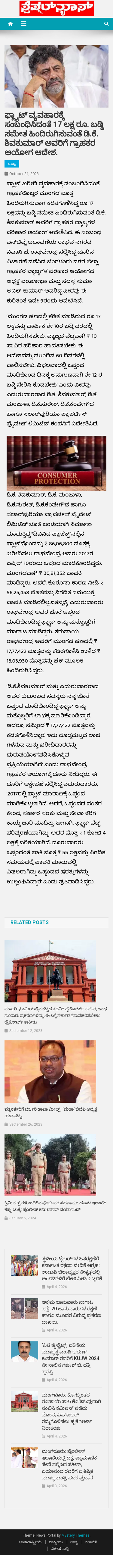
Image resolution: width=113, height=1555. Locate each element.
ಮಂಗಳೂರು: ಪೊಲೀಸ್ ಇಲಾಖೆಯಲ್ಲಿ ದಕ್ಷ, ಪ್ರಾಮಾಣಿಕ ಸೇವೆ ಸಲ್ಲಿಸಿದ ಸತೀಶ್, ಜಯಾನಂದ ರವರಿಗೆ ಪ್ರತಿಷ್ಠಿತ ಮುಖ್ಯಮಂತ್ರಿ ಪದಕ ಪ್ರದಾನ (69, 1464)
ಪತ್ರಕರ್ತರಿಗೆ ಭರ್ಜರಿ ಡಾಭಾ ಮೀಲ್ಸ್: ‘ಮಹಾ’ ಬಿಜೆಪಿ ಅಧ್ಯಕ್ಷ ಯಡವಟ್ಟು (51, 1112)
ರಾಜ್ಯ (12, 163)
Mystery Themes (76, 1535)
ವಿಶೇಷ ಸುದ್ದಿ (60, 1549)
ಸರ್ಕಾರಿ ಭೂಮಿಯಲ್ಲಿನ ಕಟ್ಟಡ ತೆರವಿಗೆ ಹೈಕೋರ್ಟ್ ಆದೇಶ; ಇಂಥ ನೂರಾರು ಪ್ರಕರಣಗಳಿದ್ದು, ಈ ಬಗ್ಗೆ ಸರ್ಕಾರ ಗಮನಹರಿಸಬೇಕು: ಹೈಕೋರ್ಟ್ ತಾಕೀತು (56, 1015)
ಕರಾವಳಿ (91, 1542)
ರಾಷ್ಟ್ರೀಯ (56, 1542)
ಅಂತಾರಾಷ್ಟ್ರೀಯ (30, 1542)
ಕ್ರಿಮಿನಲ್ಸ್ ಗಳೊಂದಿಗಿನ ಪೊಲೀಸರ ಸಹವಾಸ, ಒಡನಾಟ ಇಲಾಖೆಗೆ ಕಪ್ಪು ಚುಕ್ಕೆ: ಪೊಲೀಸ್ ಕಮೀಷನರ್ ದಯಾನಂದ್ (55, 1206)
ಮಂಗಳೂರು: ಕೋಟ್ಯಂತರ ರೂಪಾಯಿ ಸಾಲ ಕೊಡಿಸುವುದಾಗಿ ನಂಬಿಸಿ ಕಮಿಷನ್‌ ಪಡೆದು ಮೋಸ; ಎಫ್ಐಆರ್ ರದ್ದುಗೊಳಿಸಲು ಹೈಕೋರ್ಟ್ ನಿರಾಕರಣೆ (71, 1411)
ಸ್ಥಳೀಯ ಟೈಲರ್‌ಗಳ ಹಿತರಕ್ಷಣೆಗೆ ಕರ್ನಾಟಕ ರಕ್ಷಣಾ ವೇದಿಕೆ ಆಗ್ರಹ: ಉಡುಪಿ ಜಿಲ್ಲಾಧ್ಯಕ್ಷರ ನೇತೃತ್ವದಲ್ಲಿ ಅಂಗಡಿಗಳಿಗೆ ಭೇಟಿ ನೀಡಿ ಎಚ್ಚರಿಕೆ (72, 1268)
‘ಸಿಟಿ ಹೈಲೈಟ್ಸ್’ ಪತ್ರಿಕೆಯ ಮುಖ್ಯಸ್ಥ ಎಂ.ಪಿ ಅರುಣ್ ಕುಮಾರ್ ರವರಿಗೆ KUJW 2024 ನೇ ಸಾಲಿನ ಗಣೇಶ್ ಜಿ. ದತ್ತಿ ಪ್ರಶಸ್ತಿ (70, 1358)
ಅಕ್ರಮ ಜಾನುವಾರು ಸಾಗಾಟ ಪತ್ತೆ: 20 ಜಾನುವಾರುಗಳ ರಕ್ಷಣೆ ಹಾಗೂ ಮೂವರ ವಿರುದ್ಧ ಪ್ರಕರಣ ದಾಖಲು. (71, 1312)
